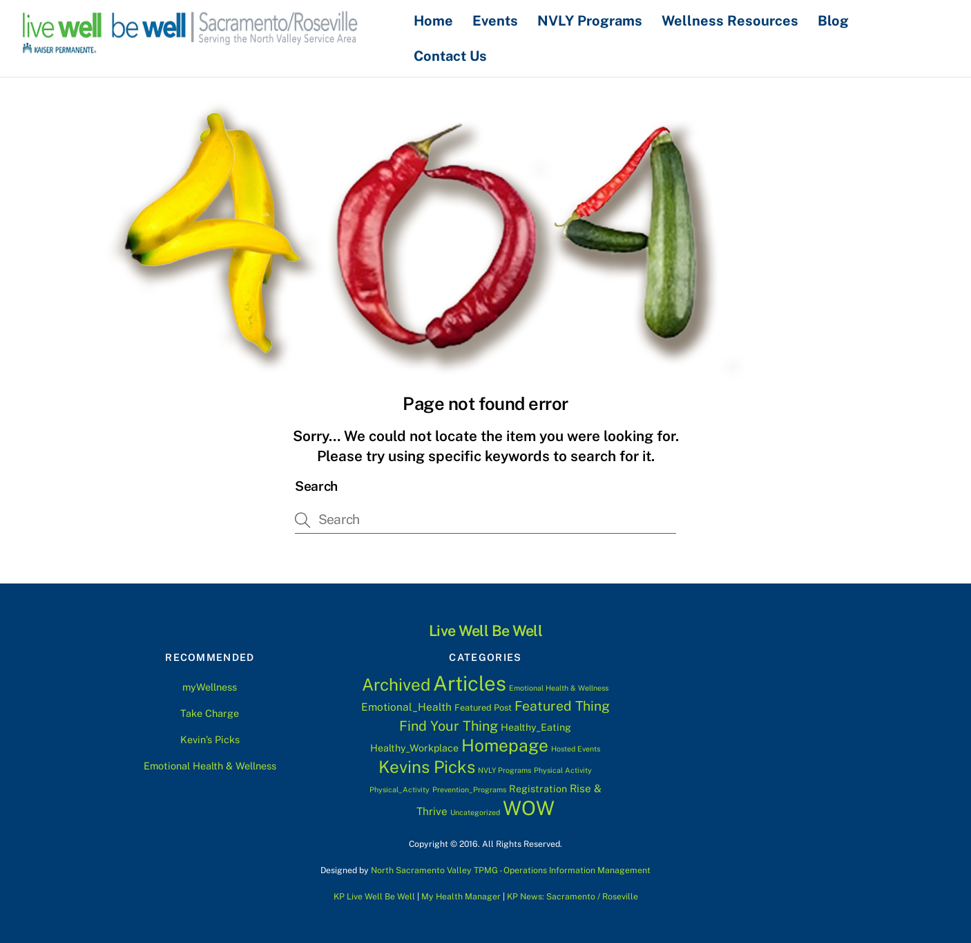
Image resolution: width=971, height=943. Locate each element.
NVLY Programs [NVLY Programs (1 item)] (504, 770)
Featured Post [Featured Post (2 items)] (483, 707)
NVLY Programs (590, 20)
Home (434, 20)
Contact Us (451, 55)
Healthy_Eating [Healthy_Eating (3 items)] (536, 727)
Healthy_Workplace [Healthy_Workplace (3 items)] (414, 748)
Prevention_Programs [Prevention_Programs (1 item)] (469, 789)
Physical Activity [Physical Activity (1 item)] (563, 770)
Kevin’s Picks (210, 739)
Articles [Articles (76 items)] (469, 683)
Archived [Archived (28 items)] (396, 683)
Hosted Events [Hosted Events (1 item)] (575, 749)
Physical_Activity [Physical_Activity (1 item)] (399, 789)
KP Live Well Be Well (374, 896)
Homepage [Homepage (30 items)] (504, 746)
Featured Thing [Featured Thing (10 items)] (562, 705)
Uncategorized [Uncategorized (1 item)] (475, 812)
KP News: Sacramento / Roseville (572, 896)
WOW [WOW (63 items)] (529, 807)
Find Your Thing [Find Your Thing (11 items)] (448, 726)
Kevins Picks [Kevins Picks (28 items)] (426, 766)
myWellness (209, 687)
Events (496, 20)
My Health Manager (461, 896)
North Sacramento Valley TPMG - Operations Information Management (511, 870)
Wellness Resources (730, 20)
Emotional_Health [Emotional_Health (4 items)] (406, 706)
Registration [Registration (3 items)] (538, 788)
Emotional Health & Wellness (210, 766)
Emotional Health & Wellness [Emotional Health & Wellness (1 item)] (558, 687)
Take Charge (209, 713)
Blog (833, 20)
